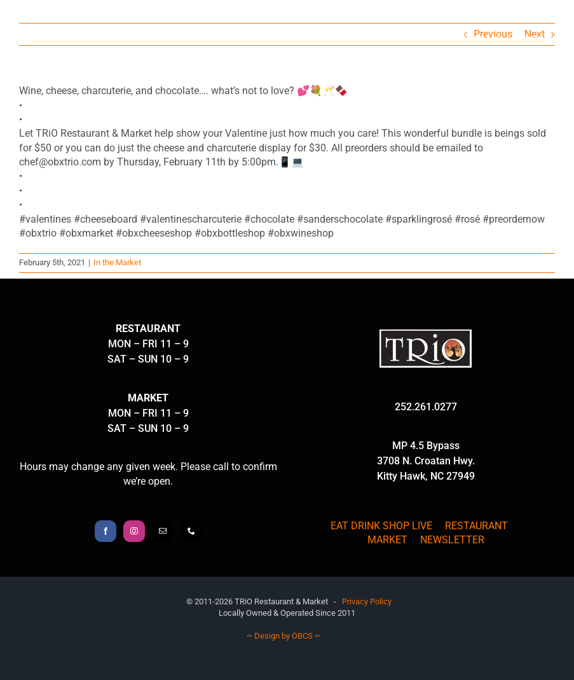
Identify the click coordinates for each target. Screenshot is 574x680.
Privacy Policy (367, 601)
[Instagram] (134, 531)
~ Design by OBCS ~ (283, 636)
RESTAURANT (476, 526)
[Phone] (191, 531)
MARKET (387, 540)
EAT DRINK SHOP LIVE (381, 526)
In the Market (117, 262)
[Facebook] (105, 531)
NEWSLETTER (452, 540)
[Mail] (163, 531)
